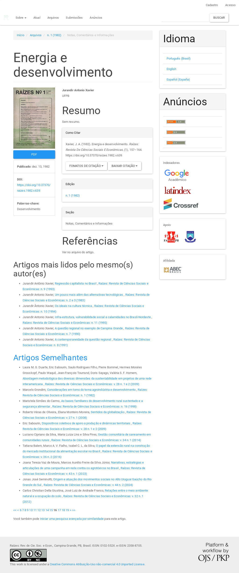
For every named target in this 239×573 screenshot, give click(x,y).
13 (43, 510)
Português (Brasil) (179, 58)
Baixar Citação (125, 166)
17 (59, 510)
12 (39, 510)
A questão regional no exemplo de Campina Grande (89, 328)
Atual (36, 17)
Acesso (230, 5)
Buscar (219, 17)
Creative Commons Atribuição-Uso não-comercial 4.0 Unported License (97, 564)
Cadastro (212, 5)
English (171, 69)
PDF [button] (34, 154)
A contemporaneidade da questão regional (83, 339)
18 (63, 510)
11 (35, 510)
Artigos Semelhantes (50, 357)
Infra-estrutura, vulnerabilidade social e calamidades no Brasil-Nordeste (103, 317)
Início (20, 35)
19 (67, 510)
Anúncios (96, 17)
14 (47, 510)
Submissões (74, 17)
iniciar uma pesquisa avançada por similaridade (72, 518)
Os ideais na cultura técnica (74, 306)
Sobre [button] (20, 17)
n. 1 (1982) (54, 35)
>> (73, 510)
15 (51, 510)
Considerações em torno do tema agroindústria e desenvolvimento (91, 389)
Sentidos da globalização (108, 412)
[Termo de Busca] (185, 17)
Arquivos (53, 17)
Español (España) (178, 79)
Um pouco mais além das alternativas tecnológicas (89, 294)
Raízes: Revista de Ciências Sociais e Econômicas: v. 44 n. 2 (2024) (88, 485)
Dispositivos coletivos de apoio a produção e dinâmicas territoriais (86, 423)
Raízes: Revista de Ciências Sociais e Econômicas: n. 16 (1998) (94, 406)
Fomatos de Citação (86, 166)
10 (30, 510)
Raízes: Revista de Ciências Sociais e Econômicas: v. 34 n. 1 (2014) (96, 440)
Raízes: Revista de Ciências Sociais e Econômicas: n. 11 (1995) (65, 322)
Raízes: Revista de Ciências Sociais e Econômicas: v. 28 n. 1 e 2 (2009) (92, 384)
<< (15, 510)
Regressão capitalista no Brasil (76, 283)
